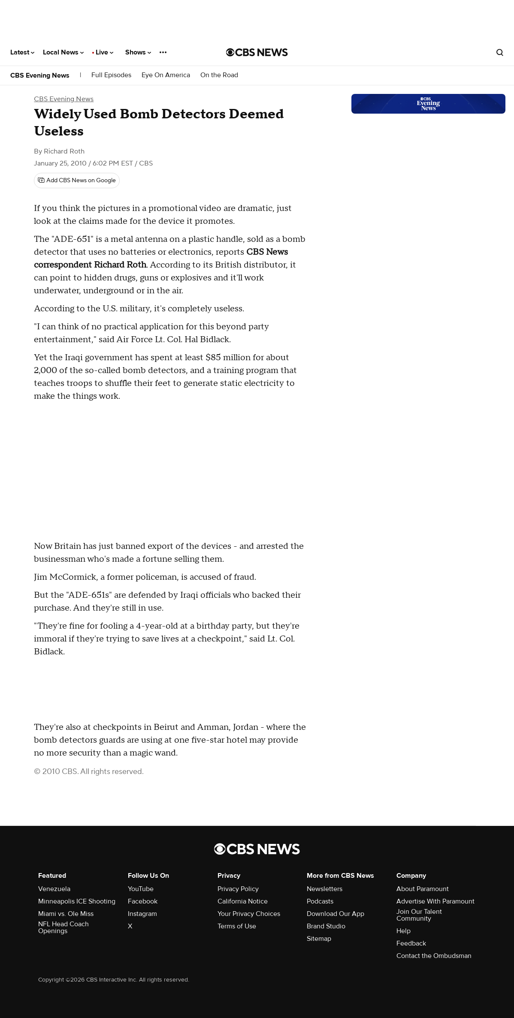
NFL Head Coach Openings (63, 927)
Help (403, 931)
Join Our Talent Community (419, 915)
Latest (22, 52)
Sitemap (319, 938)
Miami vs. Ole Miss (66, 913)
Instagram (142, 913)
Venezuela (54, 888)
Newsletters (324, 888)
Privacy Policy (238, 888)
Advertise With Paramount (435, 901)
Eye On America (166, 75)
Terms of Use (237, 926)
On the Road (219, 75)
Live (104, 52)
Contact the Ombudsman (434, 955)
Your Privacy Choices (249, 913)
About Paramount (422, 888)
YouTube (141, 888)
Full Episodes (111, 75)
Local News (63, 52)
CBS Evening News (40, 75)
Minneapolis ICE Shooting (76, 901)
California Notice (243, 901)
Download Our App (335, 913)
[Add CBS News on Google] (77, 180)
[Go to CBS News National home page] (257, 52)
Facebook (142, 901)
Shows (138, 52)
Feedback (411, 943)
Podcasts (320, 901)
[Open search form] (500, 52)
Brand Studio (326, 926)
